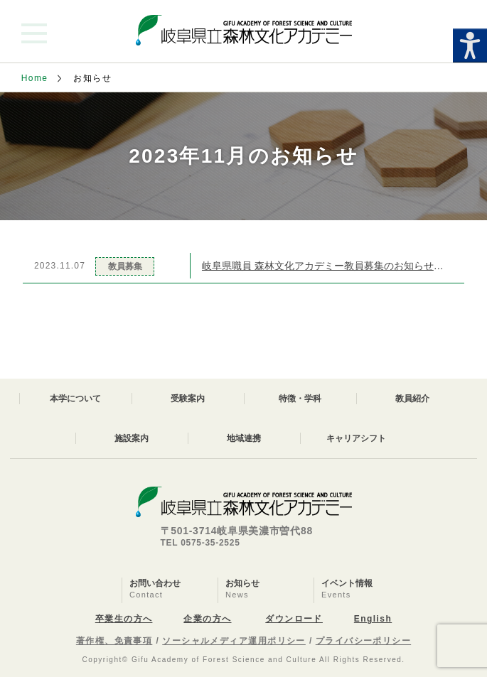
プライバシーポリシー (363, 641)
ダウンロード (294, 619)
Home (34, 78)
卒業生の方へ (124, 619)
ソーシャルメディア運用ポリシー (234, 641)
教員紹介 (412, 399)
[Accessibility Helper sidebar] (470, 45)
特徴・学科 (300, 399)
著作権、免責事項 (114, 641)
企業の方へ (207, 619)
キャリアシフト (356, 438)
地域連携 (244, 438)
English (373, 619)
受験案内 (188, 399)
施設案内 (131, 438)
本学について (75, 399)
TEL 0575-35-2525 (200, 543)
